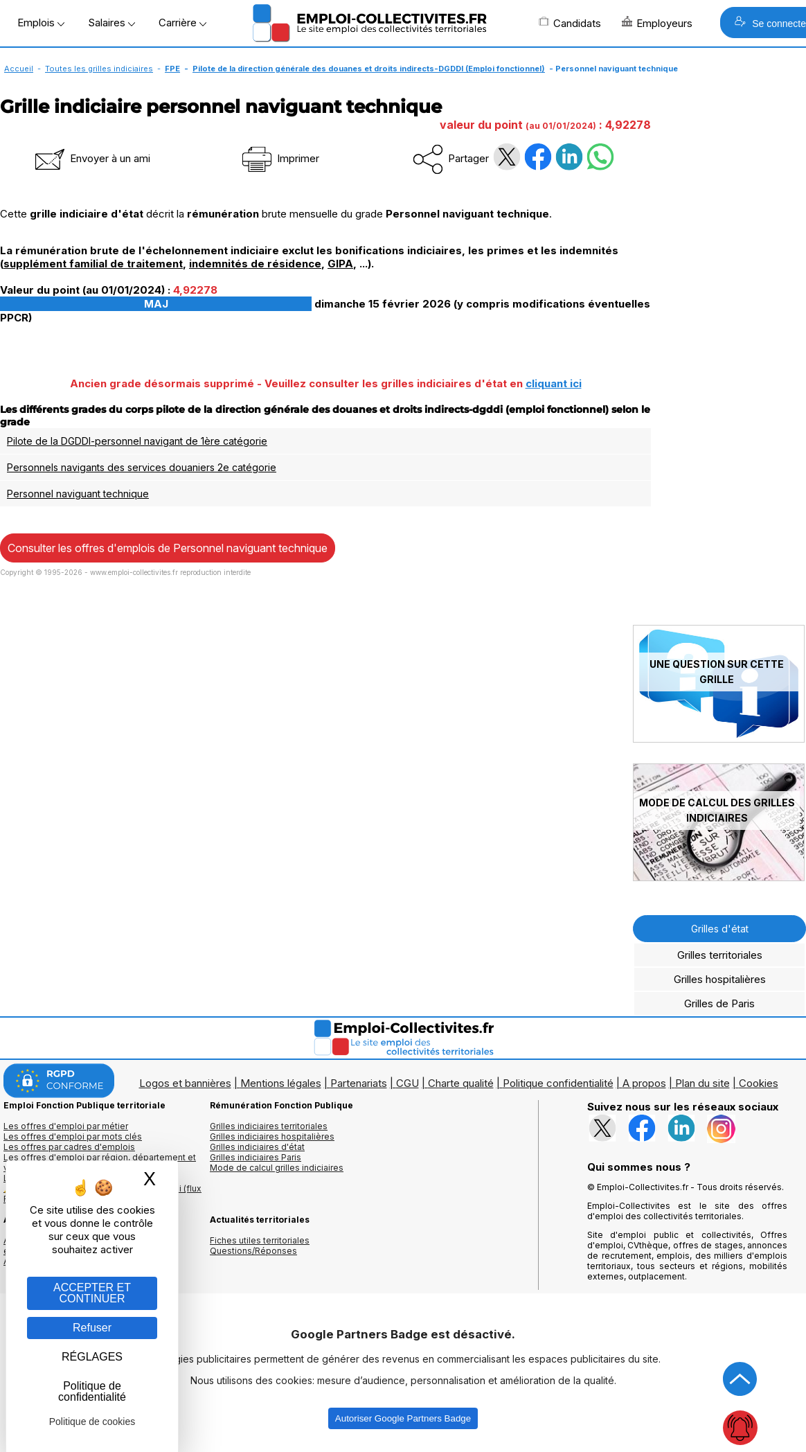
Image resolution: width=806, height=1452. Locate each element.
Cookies (758, 1083)
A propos (644, 1083)
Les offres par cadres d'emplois (69, 1147)
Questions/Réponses (253, 1251)
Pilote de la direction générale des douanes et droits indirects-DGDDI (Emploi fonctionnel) (368, 68)
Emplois (40, 22)
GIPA (340, 263)
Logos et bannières (185, 1083)
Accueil (18, 68)
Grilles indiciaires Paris (255, 1157)
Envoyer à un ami (91, 158)
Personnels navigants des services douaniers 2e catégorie (141, 467)
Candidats (570, 23)
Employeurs (657, 23)
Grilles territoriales (719, 955)
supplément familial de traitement (93, 263)
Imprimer (279, 158)
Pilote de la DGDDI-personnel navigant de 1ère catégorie (137, 441)
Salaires (111, 22)
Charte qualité (461, 1083)
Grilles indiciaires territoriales (269, 1126)
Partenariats (358, 1083)
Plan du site (702, 1083)
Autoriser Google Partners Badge (403, 1418)
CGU (407, 1083)
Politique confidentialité (558, 1083)
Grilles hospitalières (720, 979)
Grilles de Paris (719, 1003)
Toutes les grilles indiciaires (99, 68)
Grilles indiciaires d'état (257, 1147)
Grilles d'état (720, 929)
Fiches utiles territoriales (260, 1240)
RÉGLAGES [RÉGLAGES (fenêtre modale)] (92, 1357)
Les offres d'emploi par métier (65, 1126)
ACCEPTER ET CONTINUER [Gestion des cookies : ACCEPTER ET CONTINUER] (92, 1293)
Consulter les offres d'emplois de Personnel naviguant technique (168, 548)
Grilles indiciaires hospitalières (272, 1136)
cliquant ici (554, 383)
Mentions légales (280, 1083)
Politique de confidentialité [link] (92, 1391)
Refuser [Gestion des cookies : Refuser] (92, 1328)
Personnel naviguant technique (78, 493)
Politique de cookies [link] (92, 1421)
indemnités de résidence (255, 263)
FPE (172, 68)
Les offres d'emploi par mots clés (72, 1136)
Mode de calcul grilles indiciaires (276, 1167)
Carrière (182, 22)
